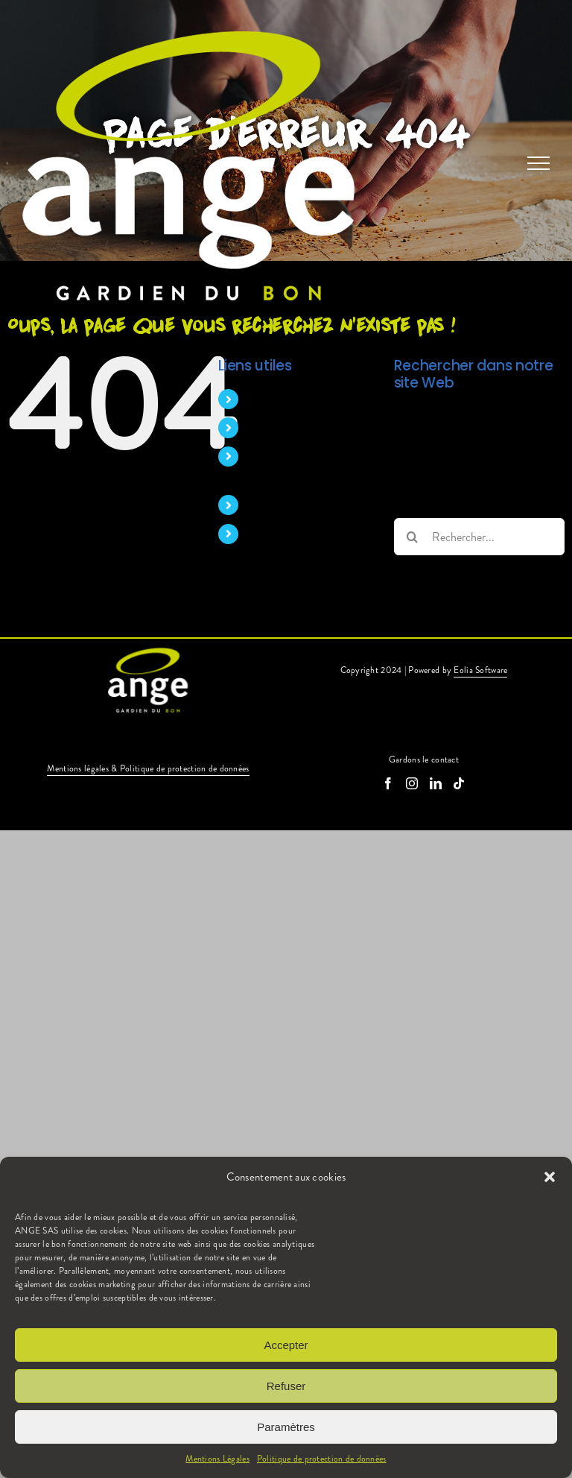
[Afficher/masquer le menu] (538, 163)
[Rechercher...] (479, 536)
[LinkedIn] (436, 783)
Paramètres (286, 1427)
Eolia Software (480, 670)
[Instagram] (412, 783)
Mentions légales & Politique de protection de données (148, 768)
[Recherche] (412, 536)
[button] (549, 1176)
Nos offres (273, 505)
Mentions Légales (217, 1458)
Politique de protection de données (322, 1458)
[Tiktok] (459, 783)
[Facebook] (388, 783)
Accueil (265, 399)
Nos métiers (276, 427)
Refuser (286, 1386)
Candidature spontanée (303, 534)
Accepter (286, 1345)
